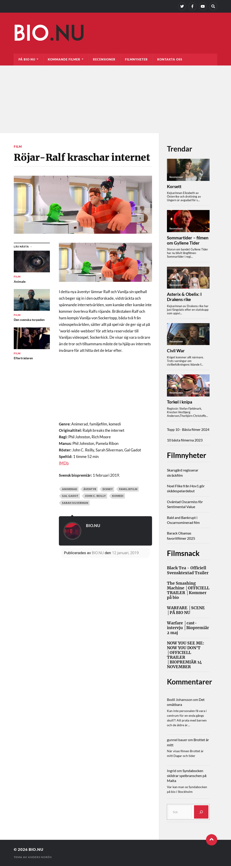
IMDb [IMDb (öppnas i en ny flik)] (64, 463)
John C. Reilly (95, 495)
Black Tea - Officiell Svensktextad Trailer (187, 570)
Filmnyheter (136, 59)
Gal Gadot (70, 495)
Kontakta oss (169, 59)
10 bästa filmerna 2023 (185, 440)
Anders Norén (40, 857)
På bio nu (26, 59)
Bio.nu (36, 849)
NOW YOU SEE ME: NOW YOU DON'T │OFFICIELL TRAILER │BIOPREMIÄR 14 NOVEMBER (185, 655)
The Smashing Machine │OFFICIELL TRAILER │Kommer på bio (188, 590)
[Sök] (201, 812)
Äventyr (89, 489)
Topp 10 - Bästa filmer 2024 (188, 429)
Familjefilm (128, 489)
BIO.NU (93, 525)
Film (18, 146)
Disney (108, 489)
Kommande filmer (64, 59)
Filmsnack (183, 553)
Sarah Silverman (75, 502)
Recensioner (104, 59)
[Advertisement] (115, 99)
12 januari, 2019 (125, 553)
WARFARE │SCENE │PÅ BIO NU (186, 610)
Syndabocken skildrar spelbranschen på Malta (186, 775)
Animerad (69, 489)
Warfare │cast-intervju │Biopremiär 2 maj (188, 628)
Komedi (118, 495)
